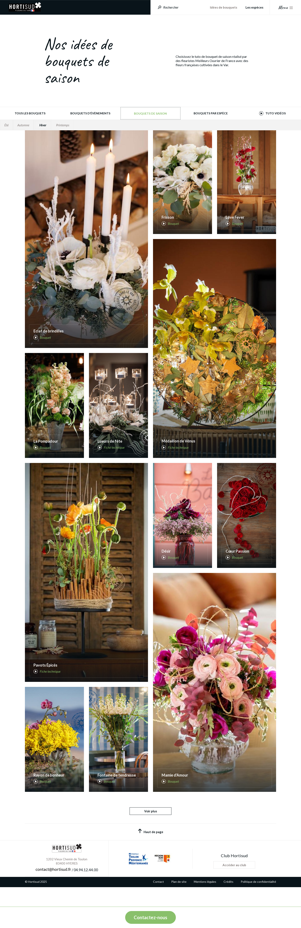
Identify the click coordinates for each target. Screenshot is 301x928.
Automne (23, 125)
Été (6, 125)
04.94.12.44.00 (86, 890)
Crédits (228, 901)
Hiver (42, 125)
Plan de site (179, 901)
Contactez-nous (150, 917)
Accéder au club (234, 885)
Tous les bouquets (30, 113)
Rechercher (171, 7)
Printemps (62, 125)
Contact (158, 901)
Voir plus (150, 831)
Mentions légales (205, 901)
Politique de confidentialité (258, 901)
